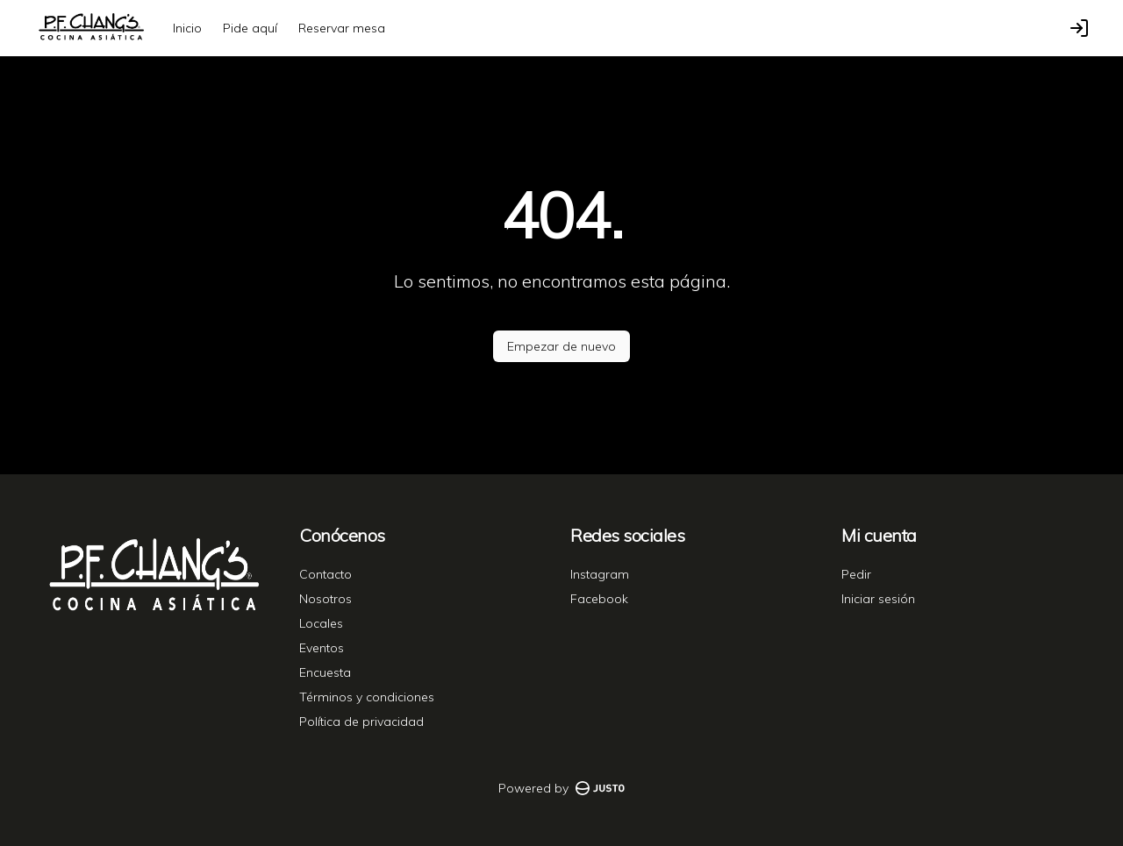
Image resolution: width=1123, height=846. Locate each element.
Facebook (599, 599)
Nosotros (325, 599)
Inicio (187, 28)
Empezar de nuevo (561, 346)
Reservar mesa (341, 28)
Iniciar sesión (878, 599)
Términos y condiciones (366, 697)
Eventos (321, 648)
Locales (321, 623)
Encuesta (325, 672)
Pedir (856, 574)
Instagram (599, 574)
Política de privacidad (361, 721)
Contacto (325, 574)
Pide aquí (250, 28)
